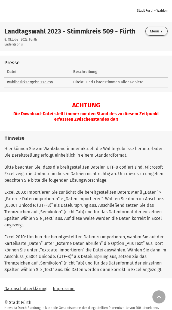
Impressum (64, 288)
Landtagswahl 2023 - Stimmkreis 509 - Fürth (70, 31)
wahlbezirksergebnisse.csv (30, 82)
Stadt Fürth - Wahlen (152, 11)
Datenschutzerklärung (25, 288)
